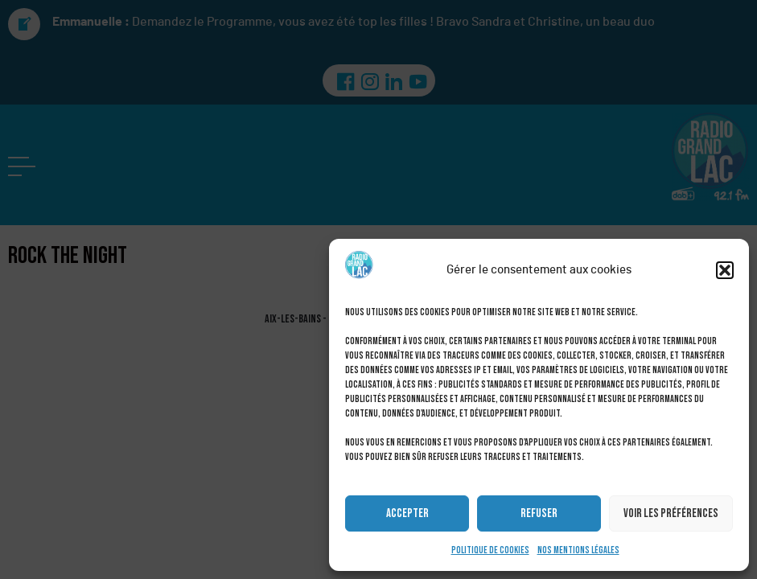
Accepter (407, 513)
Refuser (538, 513)
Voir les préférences (670, 513)
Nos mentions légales (578, 550)
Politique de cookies (490, 550)
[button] (725, 270)
